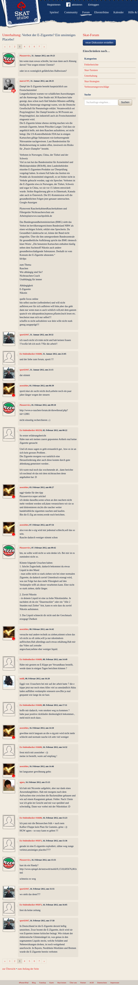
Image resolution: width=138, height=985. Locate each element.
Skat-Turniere (91, 70)
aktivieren (74, 5)
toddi (22, 678)
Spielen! (54, 12)
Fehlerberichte (91, 64)
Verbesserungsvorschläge (96, 87)
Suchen (125, 102)
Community (71, 12)
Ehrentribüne (101, 12)
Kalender (118, 12)
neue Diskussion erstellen (99, 42)
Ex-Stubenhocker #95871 (31, 840)
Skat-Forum (91, 35)
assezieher (24, 385)
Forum (86, 12)
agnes (22, 782)
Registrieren (53, 4)
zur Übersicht (9, 969)
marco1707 (24, 81)
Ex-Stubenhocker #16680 (31, 354)
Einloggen (93, 4)
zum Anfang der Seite (28, 969)
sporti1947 (24, 334)
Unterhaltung (11, 35)
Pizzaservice (25, 55)
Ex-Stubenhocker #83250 (31, 430)
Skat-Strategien (91, 81)
